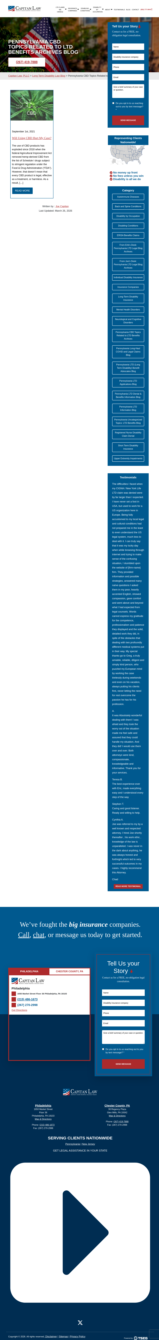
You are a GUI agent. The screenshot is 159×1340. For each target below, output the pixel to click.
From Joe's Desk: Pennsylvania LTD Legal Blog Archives (128, 264)
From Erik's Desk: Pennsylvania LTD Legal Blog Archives (128, 248)
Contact (135, 9)
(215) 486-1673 (27, 999)
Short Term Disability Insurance (128, 447)
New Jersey (88, 1144)
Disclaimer (51, 1336)
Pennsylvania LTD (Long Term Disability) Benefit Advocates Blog (128, 367)
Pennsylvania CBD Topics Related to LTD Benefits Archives (128, 335)
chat (38, 935)
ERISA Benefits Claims (128, 235)
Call (24, 935)
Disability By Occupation (98, 9)
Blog (128, 9)
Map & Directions (43, 1119)
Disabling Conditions (86, 10)
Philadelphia (43, 1105)
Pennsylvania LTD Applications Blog (128, 382)
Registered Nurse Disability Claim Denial (128, 434)
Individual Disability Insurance (128, 277)
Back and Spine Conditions (128, 206)
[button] (128, 190)
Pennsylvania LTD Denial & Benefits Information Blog (128, 395)
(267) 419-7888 (26, 62)
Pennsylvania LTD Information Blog (128, 408)
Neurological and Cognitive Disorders (128, 321)
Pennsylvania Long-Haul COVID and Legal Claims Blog (128, 351)
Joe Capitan (62, 206)
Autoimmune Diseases (128, 197)
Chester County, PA (117, 1105)
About (109, 9)
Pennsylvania (72, 1144)
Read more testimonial (128, 886)
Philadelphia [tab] (29, 971)
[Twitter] (80, 1322)
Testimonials (119, 9)
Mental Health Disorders (128, 309)
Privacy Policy (77, 1336)
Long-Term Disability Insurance (128, 298)
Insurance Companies (73, 10)
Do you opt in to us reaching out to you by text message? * (129, 106)
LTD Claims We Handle (61, 9)
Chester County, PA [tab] (69, 971)
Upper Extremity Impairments (128, 458)
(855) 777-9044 (146, 9)
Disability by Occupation (128, 216)
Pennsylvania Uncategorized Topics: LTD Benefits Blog (128, 421)
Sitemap (63, 1336)
